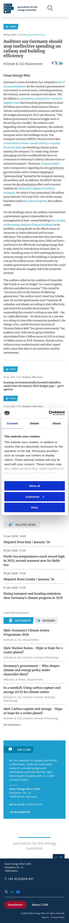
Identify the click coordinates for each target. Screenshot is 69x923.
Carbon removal (34, 657)
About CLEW (40, 904)
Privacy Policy (58, 917)
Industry (50, 697)
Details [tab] (34, 423)
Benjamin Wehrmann (34, 34)
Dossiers (48, 620)
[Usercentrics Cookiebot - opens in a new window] (49, 413)
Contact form (34, 804)
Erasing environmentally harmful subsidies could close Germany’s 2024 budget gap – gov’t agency (33, 386)
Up (61, 856)
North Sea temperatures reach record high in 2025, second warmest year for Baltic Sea (34, 561)
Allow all (34, 485)
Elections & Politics (15, 679)
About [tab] (56, 423)
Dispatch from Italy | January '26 (26, 542)
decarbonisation (26, 184)
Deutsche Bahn (50, 163)
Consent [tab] (12, 423)
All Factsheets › (12, 724)
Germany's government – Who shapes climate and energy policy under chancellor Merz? (31, 670)
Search (50, 8)
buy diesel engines (35, 201)
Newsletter (15, 904)
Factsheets (23, 620)
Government (35, 64)
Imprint (45, 917)
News (13, 26)
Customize (34, 496)
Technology (52, 657)
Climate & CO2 (14, 64)
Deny (34, 507)
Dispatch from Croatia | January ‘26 (28, 579)
